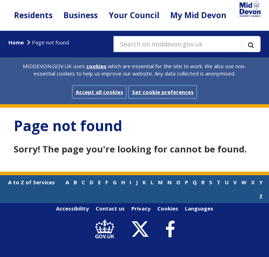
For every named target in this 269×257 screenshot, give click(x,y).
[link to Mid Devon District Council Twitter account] (142, 229)
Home (16, 42)
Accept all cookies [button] (99, 91)
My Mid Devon (198, 15)
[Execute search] (251, 44)
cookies (96, 66)
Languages (199, 208)
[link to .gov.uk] (106, 229)
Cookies (167, 208)
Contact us (110, 208)
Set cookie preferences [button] (163, 91)
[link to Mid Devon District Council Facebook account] (170, 229)
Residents (33, 15)
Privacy (141, 208)
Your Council (134, 15)
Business (80, 15)
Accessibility (72, 208)
